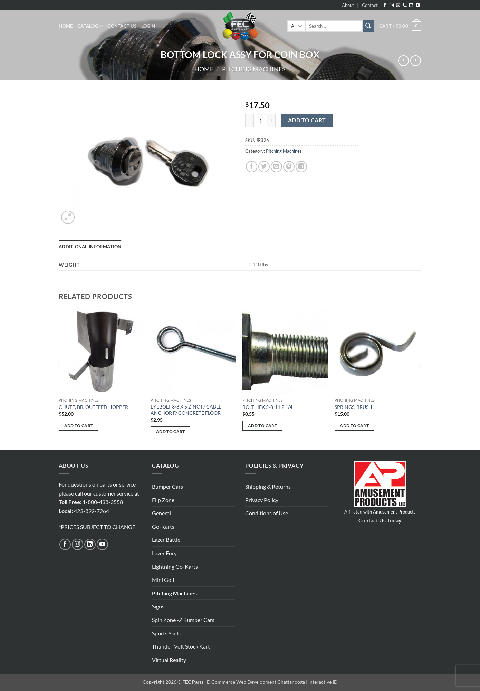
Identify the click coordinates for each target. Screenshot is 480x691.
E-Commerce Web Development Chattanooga (256, 682)
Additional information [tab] (90, 246)
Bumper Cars (167, 486)
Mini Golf (163, 579)
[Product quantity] (260, 120)
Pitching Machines (254, 69)
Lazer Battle (166, 539)
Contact (370, 5)
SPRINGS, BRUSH (353, 407)
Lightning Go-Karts (175, 566)
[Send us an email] (398, 5)
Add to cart (307, 120)
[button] (148, 26)
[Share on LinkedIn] (301, 166)
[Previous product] (415, 60)
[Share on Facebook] (251, 166)
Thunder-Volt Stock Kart (181, 646)
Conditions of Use (266, 513)
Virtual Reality (169, 659)
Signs (158, 606)
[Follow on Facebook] (385, 5)
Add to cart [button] (78, 425)
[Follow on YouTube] (418, 5)
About (348, 5)
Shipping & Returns (268, 486)
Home (66, 26)
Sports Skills (166, 633)
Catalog (90, 26)
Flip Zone (163, 500)
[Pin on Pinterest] (289, 166)
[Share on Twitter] (264, 166)
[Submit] (368, 26)
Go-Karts (163, 526)
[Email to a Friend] (276, 166)
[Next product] (403, 60)
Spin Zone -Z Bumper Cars (183, 619)
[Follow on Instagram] (392, 5)
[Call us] (405, 5)
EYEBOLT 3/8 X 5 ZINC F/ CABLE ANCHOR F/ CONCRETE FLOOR (186, 410)
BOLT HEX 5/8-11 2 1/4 (267, 407)
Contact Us (121, 26)
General (161, 513)
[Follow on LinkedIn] (411, 5)
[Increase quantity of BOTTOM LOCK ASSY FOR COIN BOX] (271, 120)
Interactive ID (323, 682)
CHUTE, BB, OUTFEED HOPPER (93, 407)
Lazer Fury (164, 553)
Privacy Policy (261, 500)
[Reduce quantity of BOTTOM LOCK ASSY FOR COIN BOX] (249, 120)
